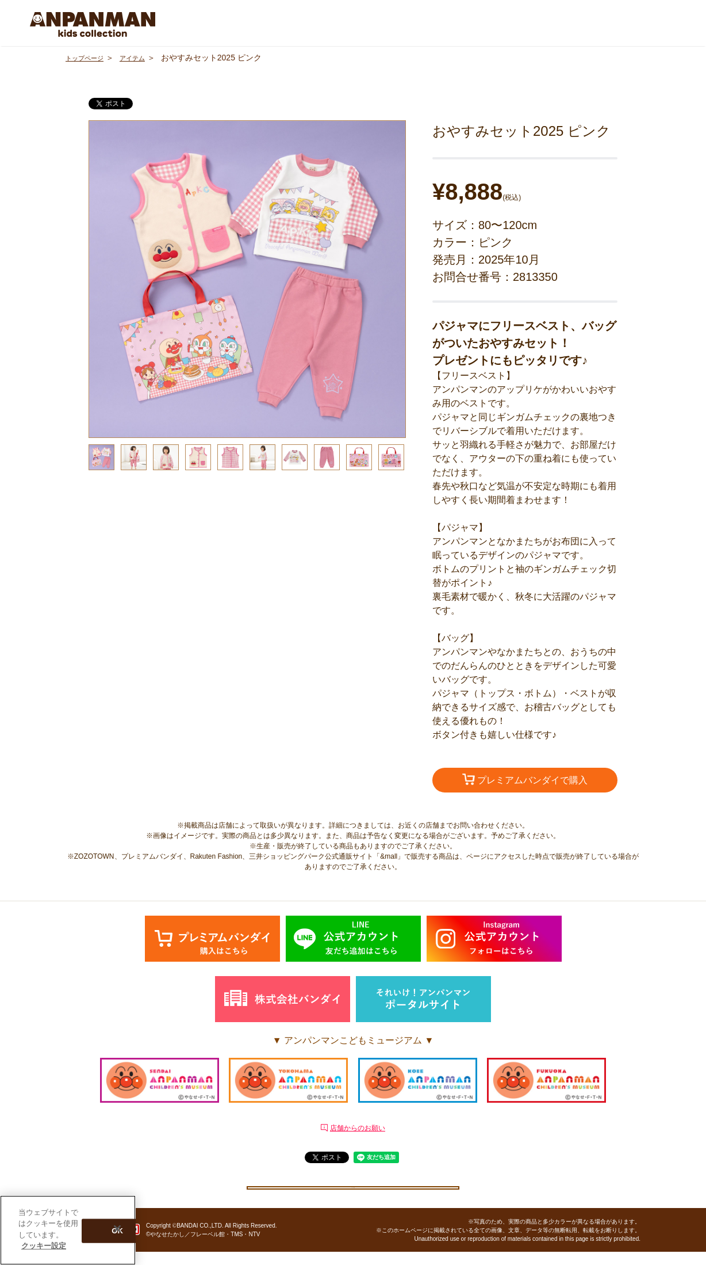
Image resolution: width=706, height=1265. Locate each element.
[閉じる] (117, 1228)
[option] (247, 279)
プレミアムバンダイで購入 (525, 781)
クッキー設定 (353, 1193)
